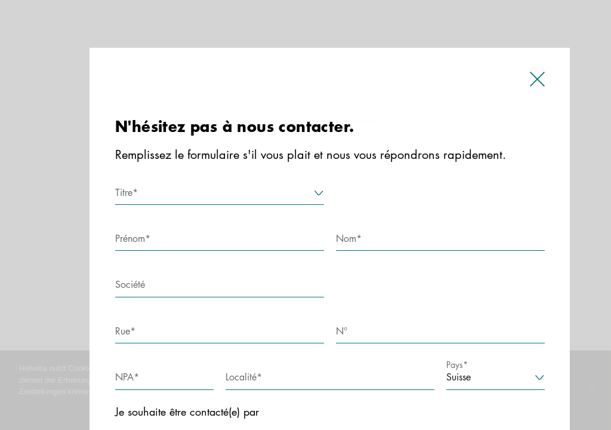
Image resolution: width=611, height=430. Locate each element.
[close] (537, 82)
